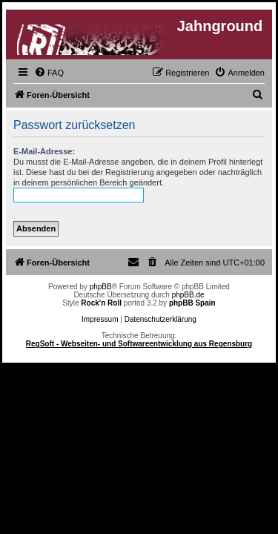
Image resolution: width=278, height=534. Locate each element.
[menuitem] (49, 73)
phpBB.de (188, 295)
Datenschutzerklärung (160, 319)
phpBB (101, 287)
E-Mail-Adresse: (44, 151)
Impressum (100, 319)
